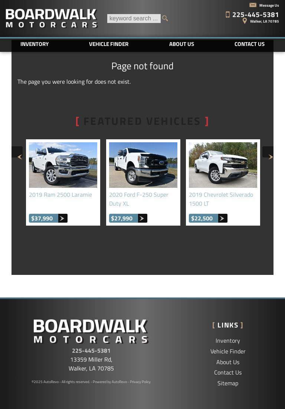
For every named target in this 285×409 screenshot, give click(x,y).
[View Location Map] (228, 18)
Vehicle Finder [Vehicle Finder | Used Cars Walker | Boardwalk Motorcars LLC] (108, 44)
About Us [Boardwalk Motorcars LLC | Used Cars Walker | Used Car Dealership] (181, 44)
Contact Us (228, 372)
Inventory (228, 340)
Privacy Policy (140, 382)
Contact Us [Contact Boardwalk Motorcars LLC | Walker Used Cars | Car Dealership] (250, 44)
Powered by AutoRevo (110, 382)
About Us (227, 362)
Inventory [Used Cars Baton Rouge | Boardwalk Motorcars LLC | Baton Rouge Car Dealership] (34, 44)
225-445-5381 (91, 350)
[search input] (134, 18)
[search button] (167, 18)
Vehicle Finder (228, 351)
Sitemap (227, 383)
